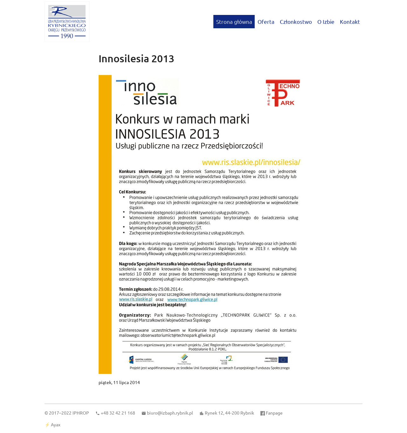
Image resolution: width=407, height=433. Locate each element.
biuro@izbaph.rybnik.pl (170, 413)
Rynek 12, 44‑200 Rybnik (229, 413)
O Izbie (326, 21)
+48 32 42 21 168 (118, 413)
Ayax (55, 424)
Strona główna (234, 21)
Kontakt (350, 21)
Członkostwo (296, 21)
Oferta (266, 21)
